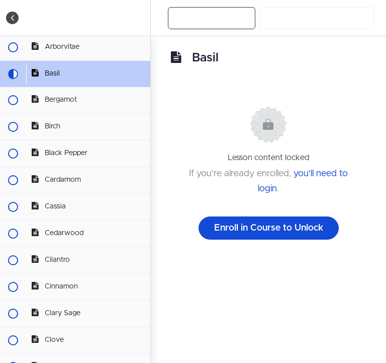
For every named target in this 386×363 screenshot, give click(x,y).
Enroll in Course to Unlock (268, 228)
